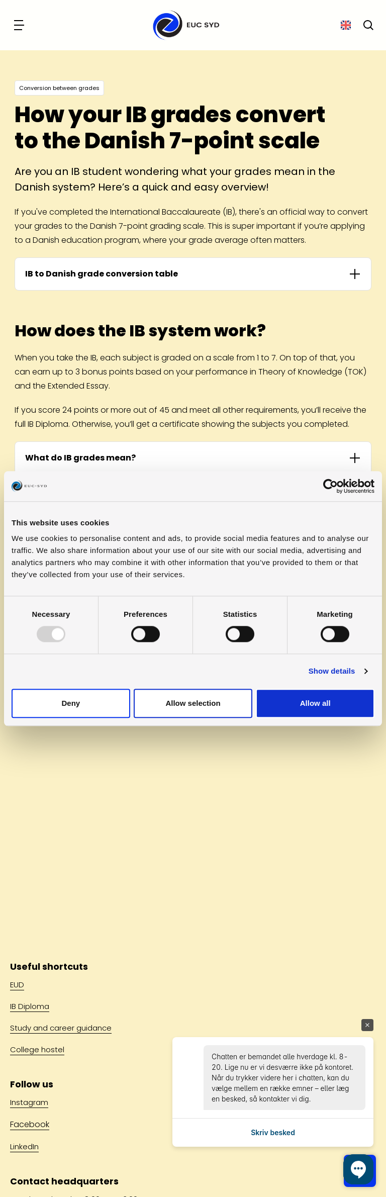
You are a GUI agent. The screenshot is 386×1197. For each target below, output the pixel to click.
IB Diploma (29, 1006)
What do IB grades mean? (80, 458)
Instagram (29, 1102)
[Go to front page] (183, 25)
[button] (358, 1169)
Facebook (29, 1124)
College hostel (37, 1049)
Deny (70, 703)
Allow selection (192, 703)
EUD (17, 984)
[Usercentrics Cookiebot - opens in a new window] (330, 486)
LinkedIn (24, 1146)
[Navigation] (20, 25)
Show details (332, 671)
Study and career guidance (61, 1028)
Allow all (315, 703)
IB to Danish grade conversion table (101, 274)
